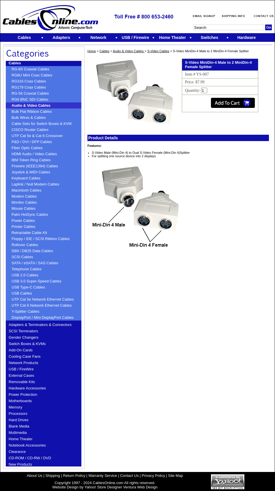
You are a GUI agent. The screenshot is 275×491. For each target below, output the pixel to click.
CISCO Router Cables (30, 130)
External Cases (21, 375)
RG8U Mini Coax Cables (32, 75)
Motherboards (20, 401)
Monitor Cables (24, 202)
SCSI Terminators (23, 331)
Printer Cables (23, 226)
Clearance (17, 451)
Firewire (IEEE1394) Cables (35, 166)
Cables (15, 63)
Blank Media (19, 426)
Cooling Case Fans (25, 356)
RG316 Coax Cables (29, 81)
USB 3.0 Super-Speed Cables (36, 281)
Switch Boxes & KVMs (27, 344)
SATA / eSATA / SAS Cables (35, 263)
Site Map (175, 475)
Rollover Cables (25, 245)
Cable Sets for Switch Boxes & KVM (42, 123)
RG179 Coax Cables (29, 87)
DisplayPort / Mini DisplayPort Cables (43, 317)
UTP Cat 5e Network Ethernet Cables (43, 299)
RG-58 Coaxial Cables (30, 93)
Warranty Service (102, 475)
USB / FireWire (21, 369)
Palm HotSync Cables (30, 214)
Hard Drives (19, 420)
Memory (15, 407)
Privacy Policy (153, 475)
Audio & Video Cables (31, 105)
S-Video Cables (158, 51)
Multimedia (18, 432)
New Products (20, 464)
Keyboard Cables (26, 178)
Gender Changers (23, 337)
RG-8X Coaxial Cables (30, 69)
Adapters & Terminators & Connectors (40, 325)
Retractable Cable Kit (29, 232)
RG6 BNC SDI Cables (30, 99)
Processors (18, 413)
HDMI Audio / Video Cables (34, 154)
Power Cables (23, 220)
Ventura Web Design (140, 487)
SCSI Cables (22, 257)
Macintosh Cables (26, 190)
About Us (34, 475)
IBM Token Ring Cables (31, 160)
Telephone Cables (27, 269)
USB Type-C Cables (28, 287)
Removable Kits (22, 382)
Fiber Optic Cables (27, 148)
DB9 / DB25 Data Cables (32, 251)
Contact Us (129, 475)
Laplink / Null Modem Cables (35, 184)
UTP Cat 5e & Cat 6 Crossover (37, 136)
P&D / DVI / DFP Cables (32, 142)
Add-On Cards (21, 350)
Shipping (52, 475)
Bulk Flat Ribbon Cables (32, 111)
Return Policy (74, 475)
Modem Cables (24, 196)
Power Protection (23, 394)
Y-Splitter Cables (25, 311)
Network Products (23, 363)
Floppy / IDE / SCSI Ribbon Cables (41, 239)
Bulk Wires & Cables (29, 117)
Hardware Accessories (27, 388)
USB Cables (22, 293)
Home (91, 51)
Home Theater (21, 439)
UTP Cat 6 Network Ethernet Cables (42, 305)
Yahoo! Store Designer (103, 487)
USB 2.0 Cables (25, 275)
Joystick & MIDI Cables (31, 172)
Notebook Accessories (27, 445)
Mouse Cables (23, 208)
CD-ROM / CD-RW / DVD (30, 458)
